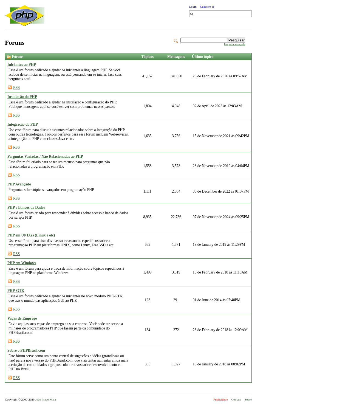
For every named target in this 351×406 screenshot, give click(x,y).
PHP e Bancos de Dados (26, 207)
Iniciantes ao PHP (21, 65)
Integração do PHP (22, 124)
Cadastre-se (207, 6)
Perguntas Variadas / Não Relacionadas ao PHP (45, 156)
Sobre (248, 399)
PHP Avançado (19, 184)
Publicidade (220, 399)
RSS (16, 88)
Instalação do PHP (22, 97)
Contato (236, 399)
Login (193, 6)
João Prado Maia (45, 399)
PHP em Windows (21, 263)
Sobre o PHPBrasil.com (26, 350)
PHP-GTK (15, 291)
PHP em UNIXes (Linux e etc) (31, 235)
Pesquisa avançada (234, 44)
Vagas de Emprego (22, 318)
